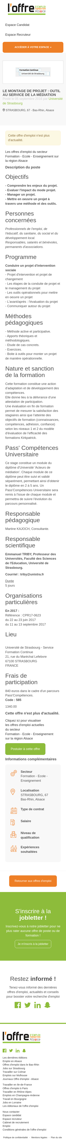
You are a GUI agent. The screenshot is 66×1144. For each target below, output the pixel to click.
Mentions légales (39, 1137)
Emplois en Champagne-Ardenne (21, 1095)
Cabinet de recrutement (16, 1122)
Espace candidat (12, 1115)
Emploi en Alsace (12, 1061)
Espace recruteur (12, 1119)
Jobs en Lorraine (12, 1102)
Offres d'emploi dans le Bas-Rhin (21, 1064)
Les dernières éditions (15, 1057)
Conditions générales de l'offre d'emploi (24, 1129)
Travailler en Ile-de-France (17, 1084)
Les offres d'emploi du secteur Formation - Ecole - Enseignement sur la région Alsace (32, 156)
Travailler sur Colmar (14, 1071)
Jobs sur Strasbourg (14, 1068)
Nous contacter (11, 1111)
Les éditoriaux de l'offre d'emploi (20, 1106)
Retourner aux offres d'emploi (33, 880)
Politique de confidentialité (15, 1137)
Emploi (6, 1126)
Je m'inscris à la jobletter (33, 943)
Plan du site (56, 1137)
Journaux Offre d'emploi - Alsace (21, 1079)
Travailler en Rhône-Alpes (17, 1091)
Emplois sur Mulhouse (15, 1075)
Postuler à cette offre (25, 749)
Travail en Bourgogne (14, 1099)
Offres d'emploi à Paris (15, 1088)
